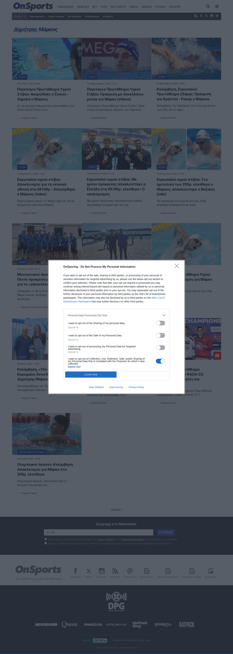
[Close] (177, 267)
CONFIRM (91, 374)
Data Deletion (96, 387)
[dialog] (116, 327)
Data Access (116, 387)
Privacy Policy (136, 387)
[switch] (160, 323)
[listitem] (116, 315)
